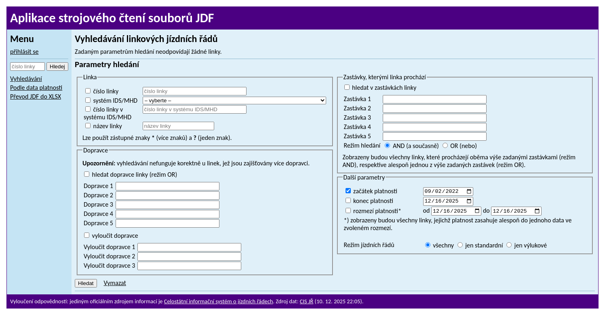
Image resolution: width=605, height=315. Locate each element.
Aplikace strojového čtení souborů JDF (112, 18)
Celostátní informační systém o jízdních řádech (218, 301)
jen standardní (480, 247)
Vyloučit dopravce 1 (109, 247)
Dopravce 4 (98, 214)
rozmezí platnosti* (373, 212)
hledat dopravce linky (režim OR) (130, 174)
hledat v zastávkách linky (380, 87)
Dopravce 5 (98, 223)
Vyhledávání (26, 78)
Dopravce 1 (98, 186)
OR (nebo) (460, 146)
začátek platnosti (371, 191)
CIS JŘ (307, 301)
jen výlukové (526, 247)
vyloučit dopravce (111, 235)
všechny (439, 247)
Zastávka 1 (357, 99)
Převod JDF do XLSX (35, 96)
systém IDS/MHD (111, 100)
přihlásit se (24, 51)
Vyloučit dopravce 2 (109, 256)
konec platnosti (369, 201)
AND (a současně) (412, 146)
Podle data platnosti (36, 87)
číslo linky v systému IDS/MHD (107, 113)
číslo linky (101, 91)
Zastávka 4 (357, 127)
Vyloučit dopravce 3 (109, 265)
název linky (103, 126)
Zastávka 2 (357, 108)
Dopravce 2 (98, 195)
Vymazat (114, 283)
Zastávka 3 (357, 117)
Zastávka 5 (357, 136)
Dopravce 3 (98, 204)
